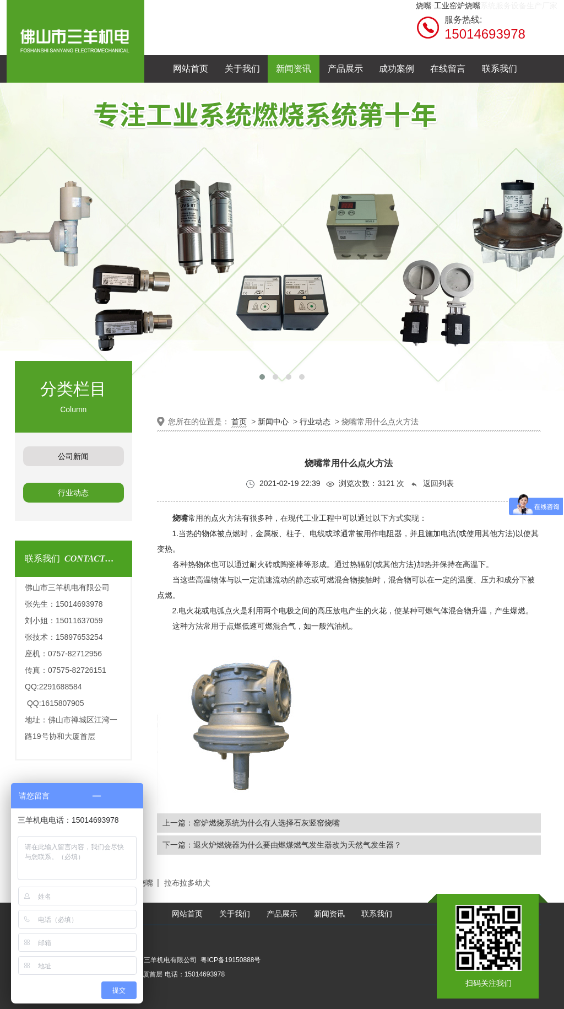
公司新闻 (73, 456)
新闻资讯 (329, 914)
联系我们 (376, 914)
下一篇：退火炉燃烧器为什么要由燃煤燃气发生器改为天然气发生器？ (282, 844)
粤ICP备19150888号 (230, 960)
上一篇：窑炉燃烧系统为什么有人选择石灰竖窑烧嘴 (251, 822)
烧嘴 (423, 5)
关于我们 (234, 914)
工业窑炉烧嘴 (457, 5)
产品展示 (282, 914)
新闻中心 (273, 421)
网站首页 (187, 914)
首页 (239, 421)
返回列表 (432, 483)
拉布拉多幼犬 (187, 882)
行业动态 (73, 492)
